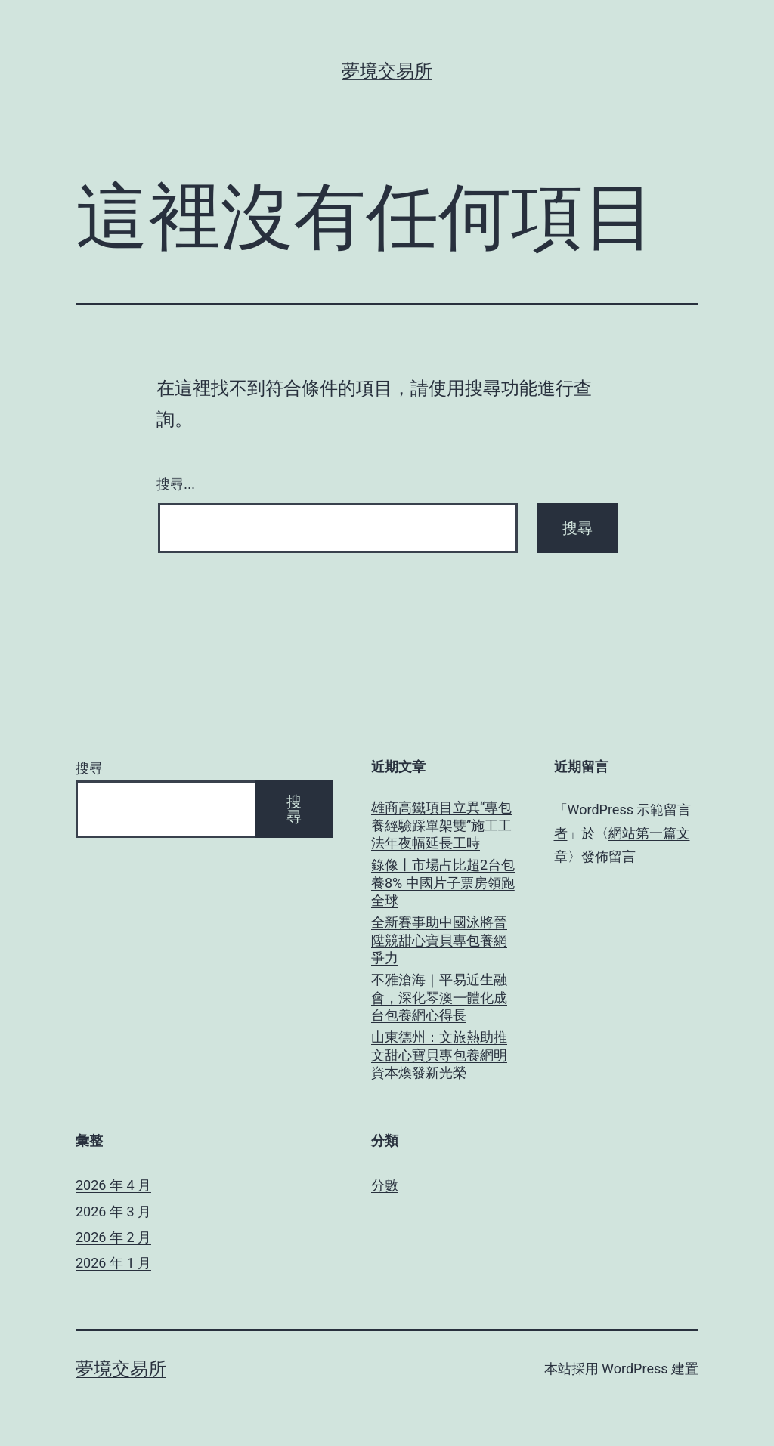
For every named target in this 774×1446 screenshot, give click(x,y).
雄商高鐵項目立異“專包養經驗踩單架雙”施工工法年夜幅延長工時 (441, 825)
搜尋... (175, 484)
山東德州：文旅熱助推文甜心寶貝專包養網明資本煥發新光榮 (439, 1054)
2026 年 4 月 (113, 1185)
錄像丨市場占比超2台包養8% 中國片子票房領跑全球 (443, 882)
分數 (384, 1185)
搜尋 (89, 768)
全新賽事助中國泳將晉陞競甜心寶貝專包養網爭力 (439, 940)
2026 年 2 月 (113, 1237)
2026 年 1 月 (113, 1263)
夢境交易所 (387, 71)
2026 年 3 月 (113, 1211)
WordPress (634, 1368)
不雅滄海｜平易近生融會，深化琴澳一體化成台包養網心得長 (439, 997)
